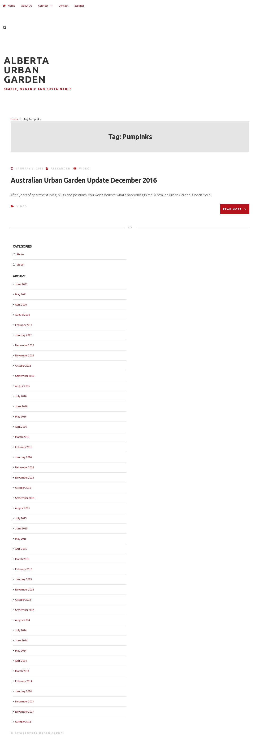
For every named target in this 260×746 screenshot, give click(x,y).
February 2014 (23, 681)
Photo (20, 254)
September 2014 (24, 610)
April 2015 (21, 549)
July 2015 (20, 518)
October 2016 (23, 365)
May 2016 (20, 416)
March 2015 (22, 559)
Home (9, 5)
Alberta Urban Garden (26, 70)
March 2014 (22, 671)
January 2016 (23, 457)
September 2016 (24, 375)
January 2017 (23, 335)
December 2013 (24, 701)
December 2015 (24, 467)
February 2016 (23, 447)
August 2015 (22, 508)
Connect (43, 5)
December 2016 (24, 345)
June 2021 (21, 284)
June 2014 (21, 640)
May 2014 (20, 650)
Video (84, 168)
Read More (235, 209)
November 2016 (24, 355)
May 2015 (20, 538)
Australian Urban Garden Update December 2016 (84, 180)
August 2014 (22, 620)
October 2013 (23, 722)
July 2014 (20, 630)
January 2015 (23, 579)
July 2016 (20, 396)
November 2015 (24, 477)
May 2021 (20, 294)
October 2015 (23, 487)
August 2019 (22, 314)
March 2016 (22, 437)
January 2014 (23, 691)
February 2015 (23, 569)
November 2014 (24, 589)
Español (79, 5)
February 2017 (23, 325)
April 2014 (21, 660)
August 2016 (22, 386)
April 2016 (21, 426)
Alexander (60, 168)
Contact (63, 5)
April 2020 (21, 304)
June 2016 (21, 406)
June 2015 (21, 528)
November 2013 (24, 711)
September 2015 (24, 498)
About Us (26, 5)
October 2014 (23, 599)
